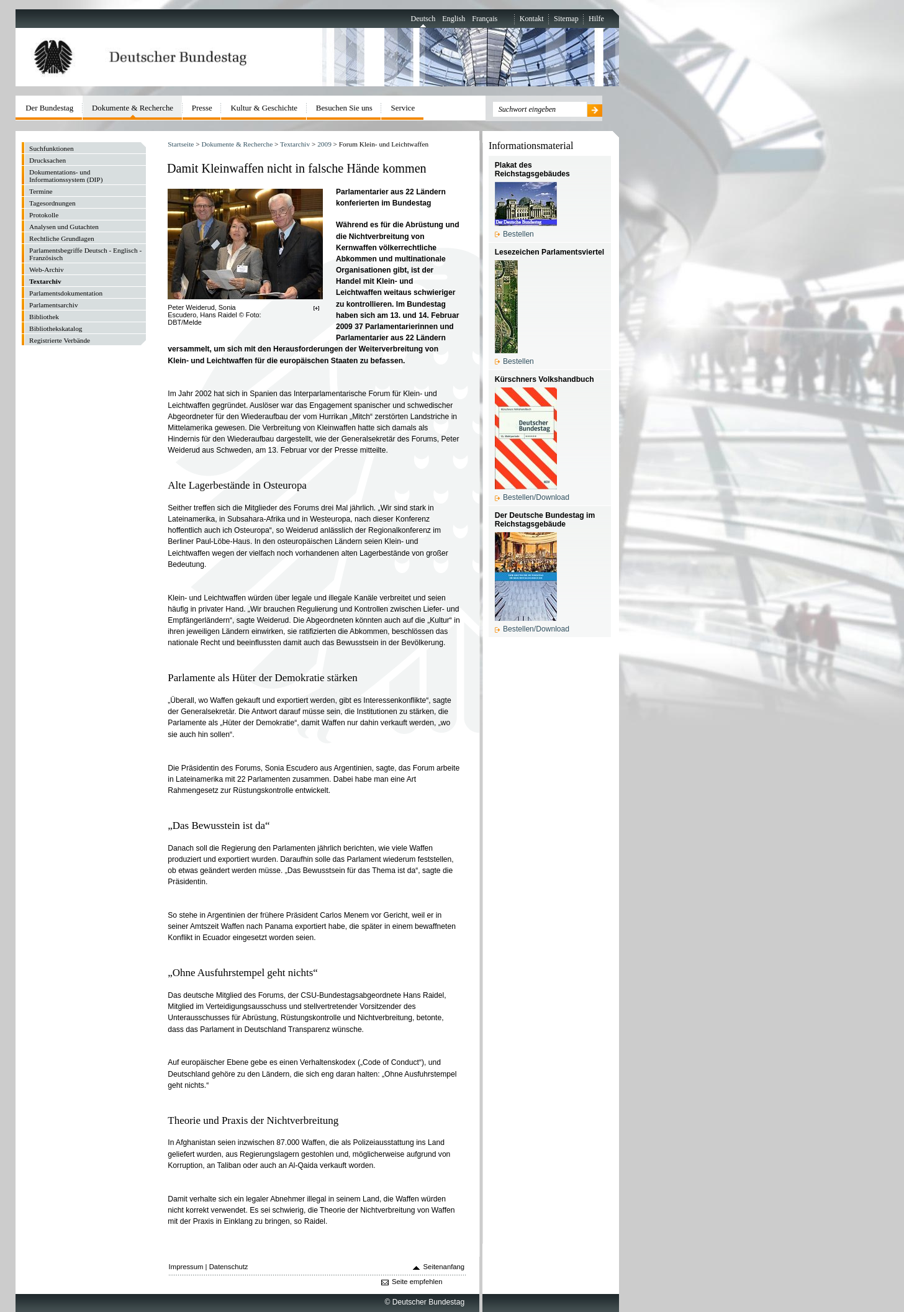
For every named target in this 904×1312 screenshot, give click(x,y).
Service (403, 107)
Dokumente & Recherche (237, 144)
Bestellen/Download (536, 497)
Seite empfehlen (417, 1281)
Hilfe (596, 18)
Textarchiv (295, 144)
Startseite (181, 144)
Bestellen (518, 234)
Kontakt (532, 18)
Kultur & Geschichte (264, 107)
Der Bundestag (49, 107)
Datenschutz (228, 1266)
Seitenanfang (444, 1266)
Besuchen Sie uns (344, 107)
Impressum (186, 1266)
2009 (324, 144)
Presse (202, 107)
